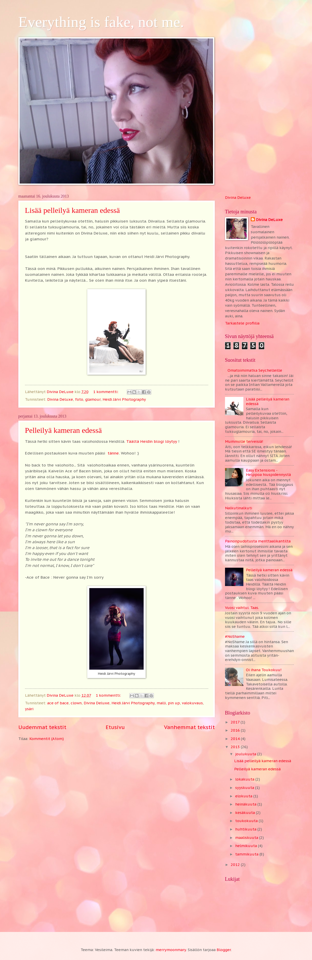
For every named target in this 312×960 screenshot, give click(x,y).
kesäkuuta (245, 812)
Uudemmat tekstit (42, 727)
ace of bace (58, 702)
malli (161, 702)
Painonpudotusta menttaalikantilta (258, 541)
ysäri (29, 708)
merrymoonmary (171, 949)
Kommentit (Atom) (46, 738)
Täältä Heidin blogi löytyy (151, 441)
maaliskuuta (247, 837)
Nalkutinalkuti (238, 507)
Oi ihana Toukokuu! (264, 669)
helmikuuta (246, 845)
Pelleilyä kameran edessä (63, 430)
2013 (236, 746)
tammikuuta (247, 854)
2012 (236, 864)
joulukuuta (246, 753)
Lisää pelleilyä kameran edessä (72, 210)
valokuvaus (192, 702)
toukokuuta (247, 820)
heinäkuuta (246, 804)
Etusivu (115, 727)
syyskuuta (245, 787)
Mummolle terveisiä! (244, 441)
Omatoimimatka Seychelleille (255, 370)
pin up (174, 702)
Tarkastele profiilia (242, 323)
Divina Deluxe (60, 399)
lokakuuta (245, 779)
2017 (236, 722)
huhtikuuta (246, 829)
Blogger (224, 949)
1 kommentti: (106, 391)
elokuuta (244, 796)
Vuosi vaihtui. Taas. (242, 607)
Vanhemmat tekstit (189, 727)
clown (76, 702)
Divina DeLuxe (269, 219)
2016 (236, 730)
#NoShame (235, 636)
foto (79, 399)
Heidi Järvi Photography (124, 399)
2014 (236, 738)
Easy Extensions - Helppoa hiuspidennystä (268, 472)
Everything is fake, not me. (101, 22)
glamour (93, 399)
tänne (113, 453)
